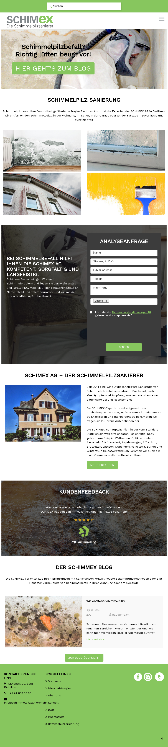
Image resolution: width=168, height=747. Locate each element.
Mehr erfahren (102, 465)
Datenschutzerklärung (63, 724)
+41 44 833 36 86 (19, 693)
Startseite (54, 681)
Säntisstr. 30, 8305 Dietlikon (19, 685)
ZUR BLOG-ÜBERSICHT (84, 657)
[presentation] (117, 330)
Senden (124, 347)
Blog (51, 709)
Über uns (54, 695)
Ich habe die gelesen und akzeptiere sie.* (123, 314)
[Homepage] (30, 16)
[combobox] (84, 6)
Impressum (56, 717)
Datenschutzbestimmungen (131, 312)
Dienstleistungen (59, 688)
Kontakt (53, 702)
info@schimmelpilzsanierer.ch (22, 702)
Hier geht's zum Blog (53, 68)
